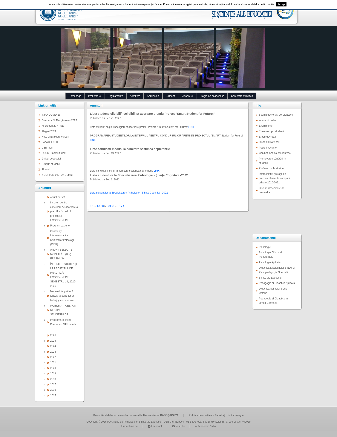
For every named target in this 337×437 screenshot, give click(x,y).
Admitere (135, 96)
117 (120, 206)
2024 (53, 346)
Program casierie (60, 225)
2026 (53, 335)
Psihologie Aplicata (270, 262)
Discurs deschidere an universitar (272, 190)
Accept (281, 4)
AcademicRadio (205, 426)
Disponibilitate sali (269, 142)
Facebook (155, 426)
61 (113, 206)
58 (102, 206)
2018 (53, 379)
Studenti (170, 96)
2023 (53, 351)
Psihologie (265, 247)
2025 (53, 340)
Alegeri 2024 (49, 131)
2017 (53, 384)
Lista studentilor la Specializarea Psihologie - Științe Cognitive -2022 (129, 192)
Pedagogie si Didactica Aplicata (277, 283)
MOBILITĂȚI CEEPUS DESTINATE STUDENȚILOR (63, 310)
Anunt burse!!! (58, 197)
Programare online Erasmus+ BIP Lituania (63, 322)
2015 (53, 395)
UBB (188, 421)
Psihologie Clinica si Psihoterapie (270, 254)
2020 (53, 368)
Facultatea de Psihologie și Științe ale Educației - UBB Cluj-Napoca (145, 421)
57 (98, 206)
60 (109, 206)
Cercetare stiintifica (242, 96)
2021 (53, 362)
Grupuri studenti (51, 164)
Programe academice (212, 96)
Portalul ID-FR (50, 142)
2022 (53, 357)
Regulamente (115, 96)
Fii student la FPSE (53, 125)
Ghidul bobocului (51, 158)
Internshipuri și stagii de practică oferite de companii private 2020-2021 (275, 178)
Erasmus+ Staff (268, 136)
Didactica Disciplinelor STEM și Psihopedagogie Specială (277, 270)
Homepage (75, 96)
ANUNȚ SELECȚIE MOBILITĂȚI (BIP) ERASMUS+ (61, 254)
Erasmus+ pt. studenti (271, 131)
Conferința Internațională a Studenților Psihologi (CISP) (62, 238)
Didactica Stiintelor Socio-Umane (273, 290)
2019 (53, 373)
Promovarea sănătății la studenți (272, 160)
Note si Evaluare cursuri (55, 136)
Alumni (46, 169)
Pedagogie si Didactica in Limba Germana (273, 300)
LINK (191, 127)
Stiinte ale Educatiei (270, 277)
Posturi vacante (268, 147)
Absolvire (187, 96)
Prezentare (94, 96)
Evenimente (266, 125)
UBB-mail (47, 147)
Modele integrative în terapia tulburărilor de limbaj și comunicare (62, 296)
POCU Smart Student (54, 153)
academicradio (267, 120)
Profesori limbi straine (271, 168)
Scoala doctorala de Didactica (276, 114)
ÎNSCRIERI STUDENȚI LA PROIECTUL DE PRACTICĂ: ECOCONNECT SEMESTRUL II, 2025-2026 (63, 275)
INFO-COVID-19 (51, 114)
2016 (53, 389)
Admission (153, 96)
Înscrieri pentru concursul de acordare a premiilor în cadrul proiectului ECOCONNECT (64, 211)
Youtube (178, 426)
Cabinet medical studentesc (275, 153)
